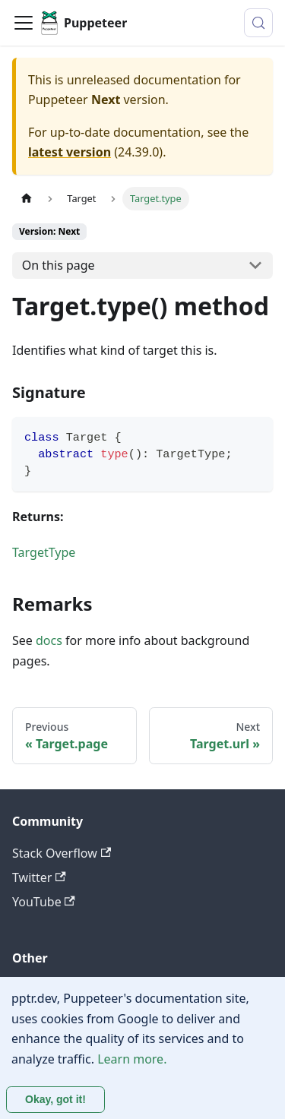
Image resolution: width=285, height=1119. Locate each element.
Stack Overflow (61, 853)
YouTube (43, 901)
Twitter (39, 877)
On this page (58, 265)
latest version (69, 152)
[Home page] (26, 198)
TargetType (43, 552)
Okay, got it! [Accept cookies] (55, 1099)
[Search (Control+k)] (258, 22)
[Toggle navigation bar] (23, 22)
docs (49, 640)
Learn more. (131, 1059)
